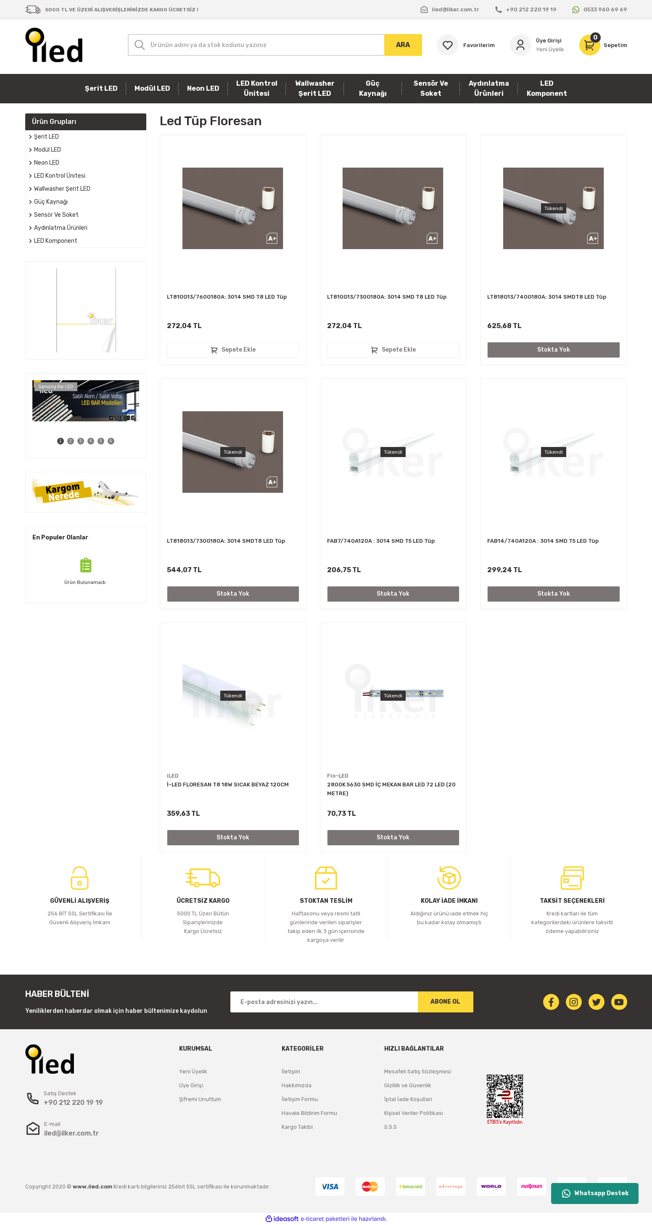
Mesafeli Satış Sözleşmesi (417, 1071)
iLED (173, 776)
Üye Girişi (191, 1085)
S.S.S (390, 1127)
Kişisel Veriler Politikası (413, 1113)
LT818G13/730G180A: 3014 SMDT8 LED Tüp (226, 541)
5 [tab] (101, 441)
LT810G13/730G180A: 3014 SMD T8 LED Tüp (386, 297)
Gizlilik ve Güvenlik (407, 1085)
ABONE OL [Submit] (445, 1001)
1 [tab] (60, 441)
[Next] (135, 416)
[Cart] (603, 44)
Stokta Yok (553, 349)
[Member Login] (537, 44)
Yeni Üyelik (193, 1071)
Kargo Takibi (297, 1127)
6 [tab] (111, 441)
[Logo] (53, 45)
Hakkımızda (296, 1085)
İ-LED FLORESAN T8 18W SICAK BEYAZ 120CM (228, 784)
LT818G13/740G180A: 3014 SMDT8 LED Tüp (546, 297)
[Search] (275, 45)
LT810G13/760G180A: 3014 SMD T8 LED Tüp (227, 297)
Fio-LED (337, 776)
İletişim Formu (300, 1099)
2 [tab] (70, 441)
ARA (403, 45)
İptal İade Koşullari (408, 1099)
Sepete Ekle (233, 350)
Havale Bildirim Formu (309, 1113)
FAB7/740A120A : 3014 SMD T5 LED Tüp (381, 541)
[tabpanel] (85, 400)
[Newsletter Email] (351, 1001)
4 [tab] (91, 441)
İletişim (291, 1071)
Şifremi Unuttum (200, 1099)
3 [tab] (80, 441)
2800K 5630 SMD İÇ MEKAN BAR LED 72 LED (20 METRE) (391, 789)
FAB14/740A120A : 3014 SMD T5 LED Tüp (543, 541)
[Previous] (36, 416)
